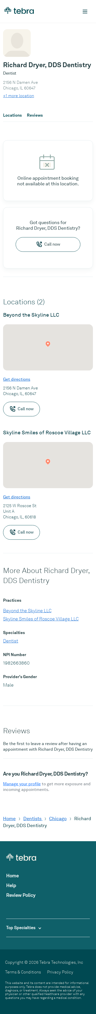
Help (11, 885)
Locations (12, 115)
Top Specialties (23, 927)
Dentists (32, 818)
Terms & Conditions (23, 972)
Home (9, 818)
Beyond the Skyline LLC (27, 610)
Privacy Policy (60, 972)
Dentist (10, 641)
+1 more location (18, 95)
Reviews (35, 115)
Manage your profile (22, 783)
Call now (48, 244)
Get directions (16, 379)
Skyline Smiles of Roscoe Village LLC (41, 618)
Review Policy (20, 895)
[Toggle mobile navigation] (85, 11)
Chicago (58, 818)
